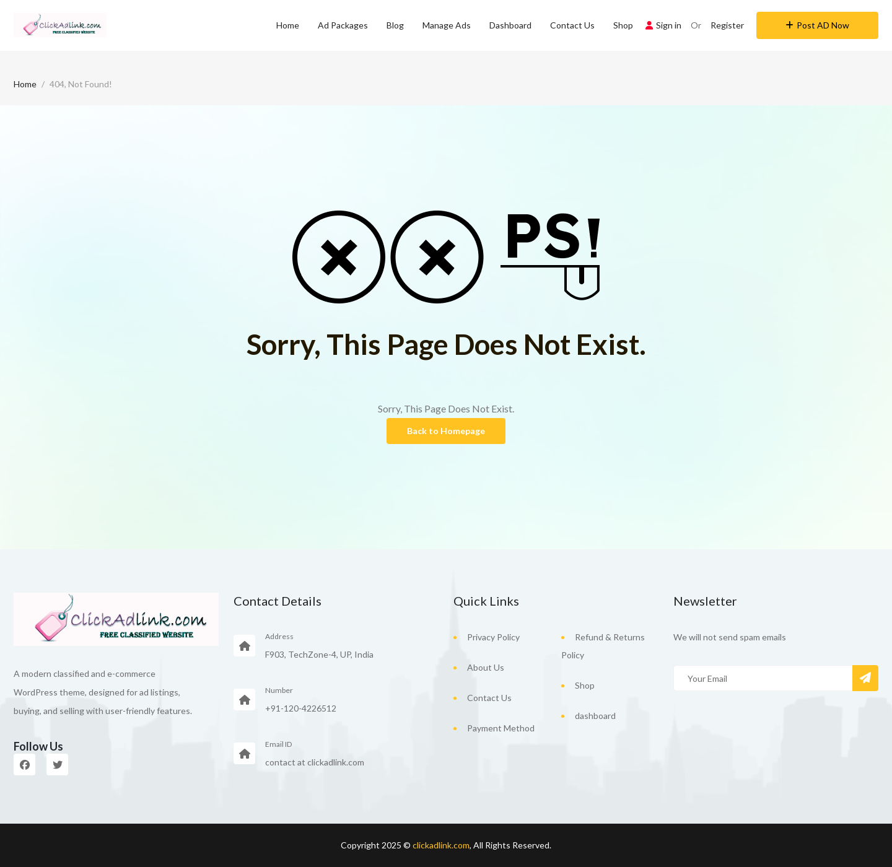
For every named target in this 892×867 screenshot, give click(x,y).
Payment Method (501, 728)
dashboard (595, 715)
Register (727, 25)
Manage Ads (446, 25)
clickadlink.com (441, 845)
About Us (485, 667)
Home (287, 25)
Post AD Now (817, 25)
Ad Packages (343, 25)
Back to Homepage (446, 430)
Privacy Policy (493, 637)
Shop (623, 25)
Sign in (663, 25)
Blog (395, 25)
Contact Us (572, 25)
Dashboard (510, 25)
